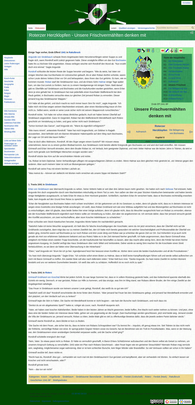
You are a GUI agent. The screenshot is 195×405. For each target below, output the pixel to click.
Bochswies (121, 60)
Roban (48, 82)
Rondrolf (32, 71)
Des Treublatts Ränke (178, 68)
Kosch (44, 376)
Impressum (46, 401)
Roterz (48, 272)
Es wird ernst (174, 78)
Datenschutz (35, 401)
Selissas (169, 189)
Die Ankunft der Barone (179, 92)
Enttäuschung (175, 95)
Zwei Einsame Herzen (178, 64)
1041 (63, 52)
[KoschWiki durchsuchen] (175, 28)
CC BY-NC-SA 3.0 (79, 394)
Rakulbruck (74, 52)
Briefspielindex (60, 380)
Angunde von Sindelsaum (40, 57)
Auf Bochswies (175, 71)
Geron (155, 141)
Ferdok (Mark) (160, 376)
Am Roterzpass (175, 61)
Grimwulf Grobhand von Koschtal (44, 277)
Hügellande (54, 376)
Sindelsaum (51, 184)
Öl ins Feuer (174, 75)
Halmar (102, 82)
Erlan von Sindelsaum (38, 189)
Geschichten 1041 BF (40, 380)
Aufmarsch (173, 81)
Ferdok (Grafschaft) (133, 376)
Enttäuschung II (175, 98)
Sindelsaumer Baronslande (88, 376)
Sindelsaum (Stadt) (113, 376)
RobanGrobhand (167, 141)
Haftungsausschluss (61, 401)
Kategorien (34, 376)
